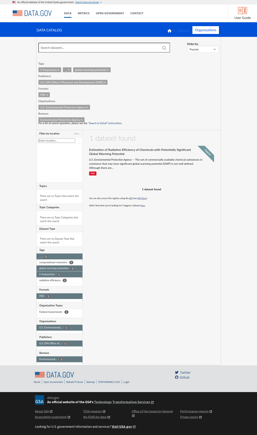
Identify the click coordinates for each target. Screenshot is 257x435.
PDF (93, 173)
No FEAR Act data (95, 417)
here (143, 205)
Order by (192, 43)
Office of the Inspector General (152, 411)
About (37, 382)
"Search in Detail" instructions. (105, 123)
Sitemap (90, 382)
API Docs (141, 198)
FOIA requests (92, 411)
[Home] (32, 13)
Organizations (205, 30)
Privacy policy (189, 417)
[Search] (164, 48)
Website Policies (74, 382)
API (131, 198)
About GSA (42, 411)
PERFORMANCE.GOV (109, 382)
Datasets (183, 30)
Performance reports (194, 411)
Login (126, 382)
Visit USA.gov (122, 426)
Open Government (53, 382)
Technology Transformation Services (122, 402)
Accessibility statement (51, 417)
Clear (76, 133)
